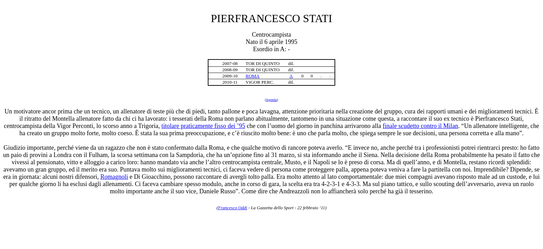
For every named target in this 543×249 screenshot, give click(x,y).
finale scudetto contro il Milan (420, 125)
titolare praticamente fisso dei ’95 (203, 125)
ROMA (252, 76)
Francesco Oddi (232, 207)
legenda (271, 100)
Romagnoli (114, 176)
